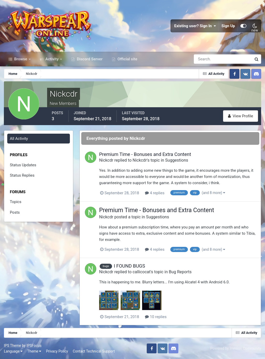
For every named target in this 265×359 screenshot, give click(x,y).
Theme (34, 351)
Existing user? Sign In (195, 25)
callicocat (141, 271)
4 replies (154, 193)
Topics (15, 201)
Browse (20, 59)
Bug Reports (180, 271)
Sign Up (228, 26)
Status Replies (22, 175)
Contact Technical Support (94, 351)
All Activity (19, 138)
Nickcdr (106, 160)
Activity (52, 59)
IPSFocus (33, 345)
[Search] (205, 59)
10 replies (156, 316)
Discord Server (89, 59)
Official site (126, 59)
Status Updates (23, 165)
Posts (15, 212)
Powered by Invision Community (235, 348)
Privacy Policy (57, 351)
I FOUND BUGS (129, 266)
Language (13, 351)
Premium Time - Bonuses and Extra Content (145, 154)
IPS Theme (12, 345)
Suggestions (176, 160)
